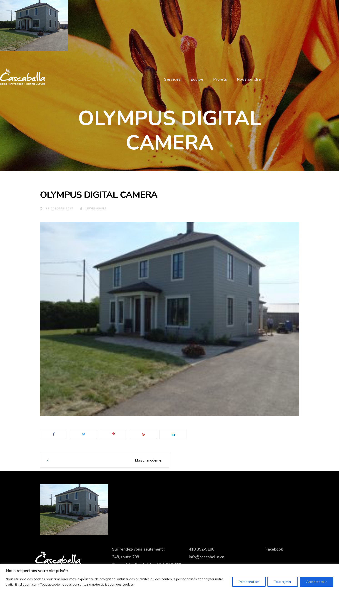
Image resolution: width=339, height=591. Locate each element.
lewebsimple (93, 208)
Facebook (274, 549)
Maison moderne (148, 460)
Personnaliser (249, 582)
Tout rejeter (282, 582)
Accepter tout (316, 582)
